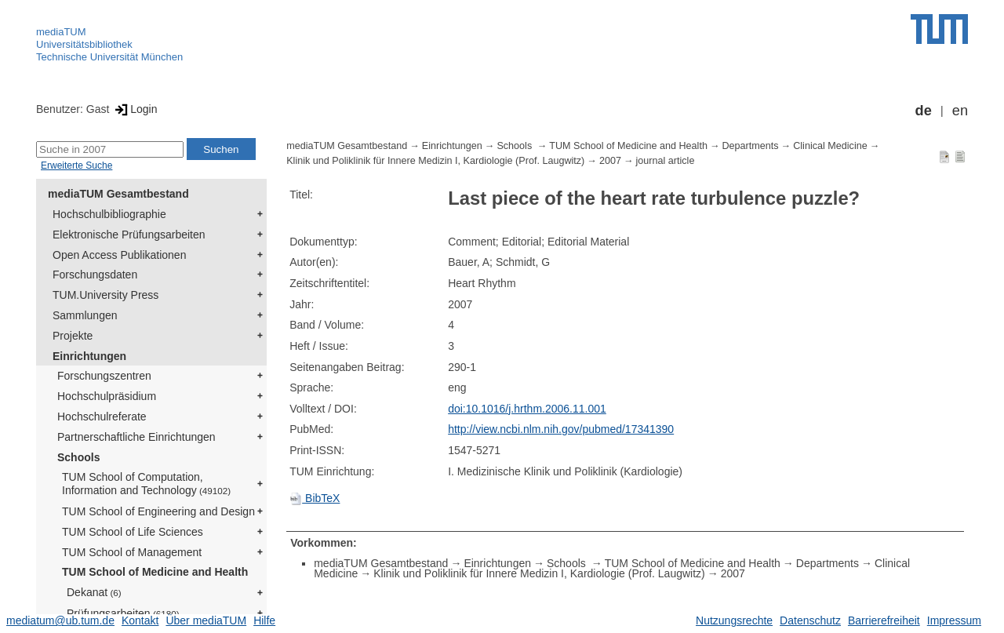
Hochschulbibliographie (109, 214)
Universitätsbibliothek (84, 44)
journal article (665, 160)
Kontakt (140, 620)
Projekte (73, 335)
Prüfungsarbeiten (123, 613)
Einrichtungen (89, 356)
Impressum (954, 620)
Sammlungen (85, 315)
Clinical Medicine (830, 145)
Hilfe (264, 620)
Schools (78, 457)
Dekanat (94, 592)
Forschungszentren (104, 375)
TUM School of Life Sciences (132, 532)
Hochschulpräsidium (106, 396)
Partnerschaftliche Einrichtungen (136, 437)
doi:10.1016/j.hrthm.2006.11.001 (527, 408)
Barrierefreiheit (884, 620)
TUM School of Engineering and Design (158, 511)
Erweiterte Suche (76, 165)
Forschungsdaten (95, 274)
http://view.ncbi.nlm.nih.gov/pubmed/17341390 (561, 429)
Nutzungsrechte (734, 620)
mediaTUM (61, 32)
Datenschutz (810, 620)
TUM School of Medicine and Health (155, 572)
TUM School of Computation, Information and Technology (146, 484)
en (960, 110)
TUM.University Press (105, 295)
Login (134, 109)
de (923, 110)
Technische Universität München (109, 57)
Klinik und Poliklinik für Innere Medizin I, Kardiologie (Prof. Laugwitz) (435, 160)
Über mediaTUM (206, 620)
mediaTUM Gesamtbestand (118, 193)
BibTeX (314, 498)
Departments (750, 145)
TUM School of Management (132, 552)
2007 (610, 160)
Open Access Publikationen (119, 255)
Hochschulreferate (102, 416)
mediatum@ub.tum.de (60, 620)
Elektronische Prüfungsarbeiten (129, 234)
